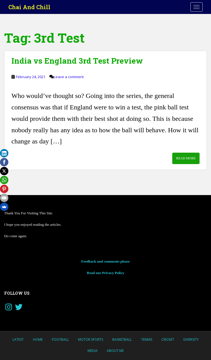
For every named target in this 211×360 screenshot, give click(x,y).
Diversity (191, 339)
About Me (115, 350)
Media (93, 350)
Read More (186, 158)
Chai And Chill (29, 7)
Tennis (146, 339)
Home (38, 339)
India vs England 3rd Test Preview (77, 61)
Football (60, 339)
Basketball (122, 339)
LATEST (18, 339)
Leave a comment (69, 76)
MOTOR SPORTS (90, 339)
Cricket (167, 339)
